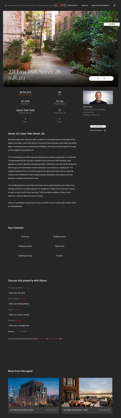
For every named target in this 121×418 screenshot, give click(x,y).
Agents (85, 5)
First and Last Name (18, 288)
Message (14, 320)
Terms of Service (53, 338)
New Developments (100, 5)
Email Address (16, 299)
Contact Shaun (98, 126)
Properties (72, 5)
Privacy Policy (42, 338)
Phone (13, 309)
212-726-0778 (88, 112)
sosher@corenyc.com (91, 115)
